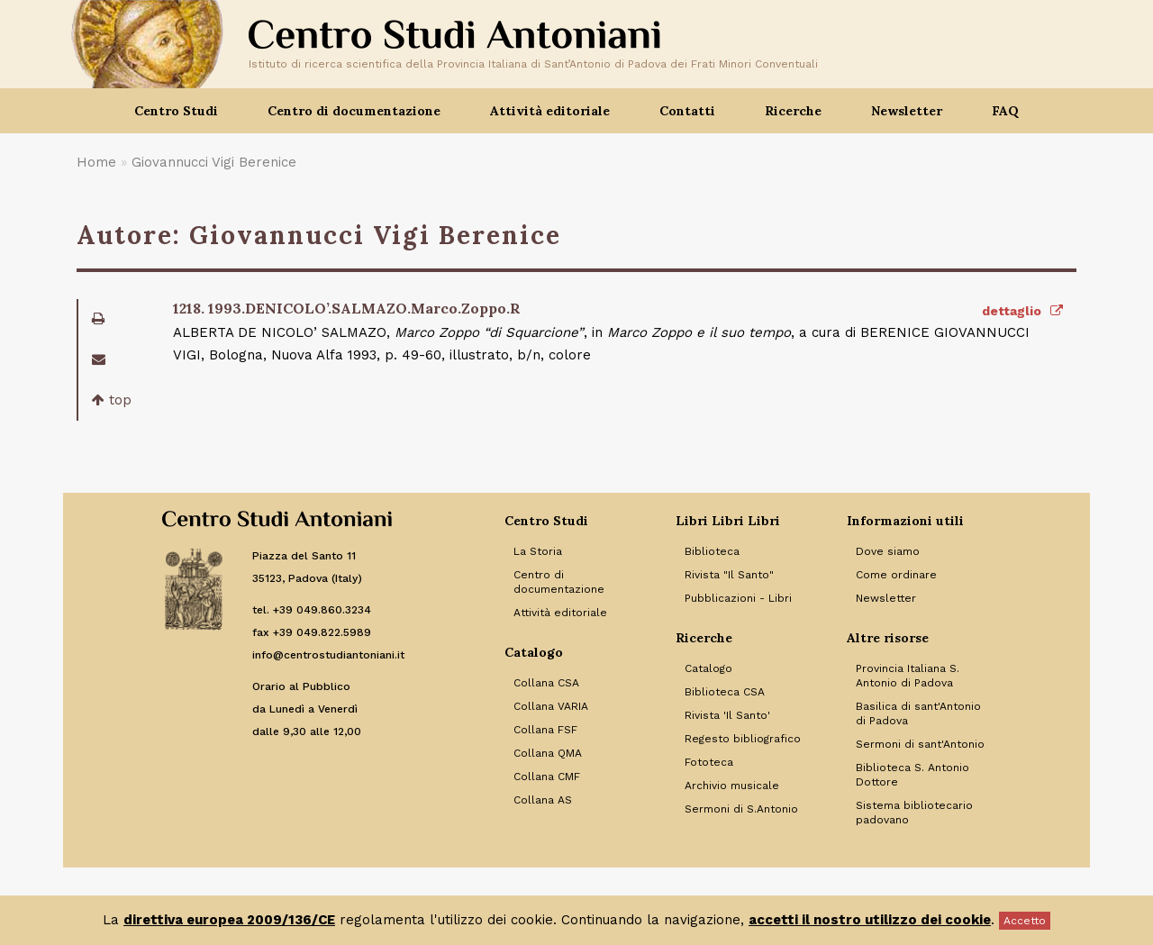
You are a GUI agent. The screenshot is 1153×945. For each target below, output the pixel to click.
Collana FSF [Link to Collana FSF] (545, 729)
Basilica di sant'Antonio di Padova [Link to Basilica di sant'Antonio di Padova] (918, 713)
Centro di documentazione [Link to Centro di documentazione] (558, 581)
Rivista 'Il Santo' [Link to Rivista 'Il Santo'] (727, 715)
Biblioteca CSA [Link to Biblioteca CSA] (725, 692)
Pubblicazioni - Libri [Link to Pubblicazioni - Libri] (738, 598)
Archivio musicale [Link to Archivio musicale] (732, 785)
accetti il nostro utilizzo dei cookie (870, 920)
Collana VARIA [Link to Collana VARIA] (550, 706)
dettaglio (1022, 311)
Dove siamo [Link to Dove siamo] (888, 551)
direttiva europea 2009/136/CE (229, 920)
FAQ (1005, 111)
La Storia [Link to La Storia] (537, 551)
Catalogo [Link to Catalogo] (708, 668)
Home (96, 162)
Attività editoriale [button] (550, 111)
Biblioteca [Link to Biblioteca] (712, 551)
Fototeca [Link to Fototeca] (709, 762)
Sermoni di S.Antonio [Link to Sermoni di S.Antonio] (741, 809)
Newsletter (906, 111)
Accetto (1024, 920)
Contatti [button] (687, 111)
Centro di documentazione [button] (354, 111)
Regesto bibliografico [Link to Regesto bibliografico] (743, 738)
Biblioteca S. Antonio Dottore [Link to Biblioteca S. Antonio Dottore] (912, 774)
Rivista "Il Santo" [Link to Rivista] (729, 574)
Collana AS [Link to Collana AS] (542, 800)
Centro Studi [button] (176, 111)
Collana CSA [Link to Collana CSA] (546, 683)
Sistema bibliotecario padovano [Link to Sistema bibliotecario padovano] (914, 812)
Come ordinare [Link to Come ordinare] (896, 574)
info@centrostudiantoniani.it (328, 655)
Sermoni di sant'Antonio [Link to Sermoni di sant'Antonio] (920, 744)
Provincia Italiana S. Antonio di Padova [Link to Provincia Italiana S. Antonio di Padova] (907, 675)
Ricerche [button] (793, 111)
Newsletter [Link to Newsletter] (886, 598)
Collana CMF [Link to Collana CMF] (546, 776)
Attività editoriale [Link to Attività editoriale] (560, 612)
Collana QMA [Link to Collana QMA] (547, 753)
